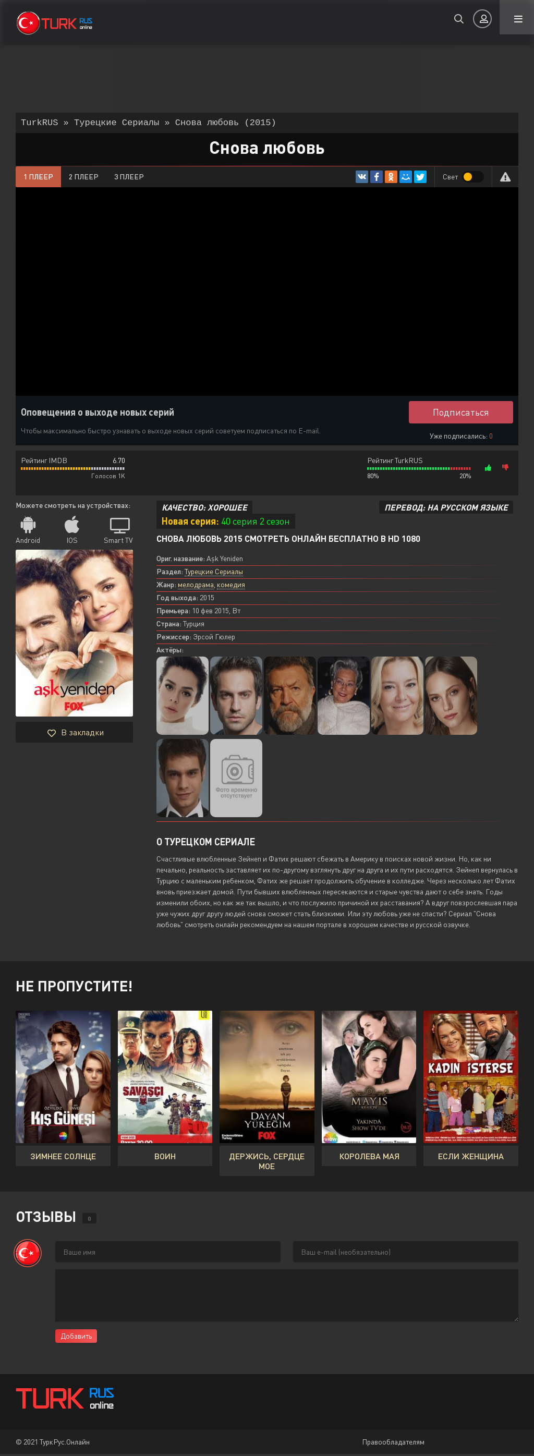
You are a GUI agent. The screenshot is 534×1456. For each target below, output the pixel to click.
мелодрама (196, 586)
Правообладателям (393, 1443)
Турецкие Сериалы (214, 573)
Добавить (76, 1337)
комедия (231, 586)
